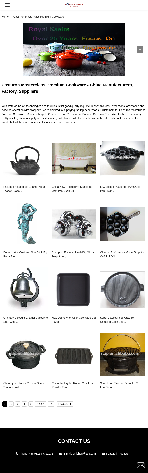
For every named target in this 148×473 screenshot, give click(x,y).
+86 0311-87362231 (41, 453)
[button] (7, 5)
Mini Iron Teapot (36, 114)
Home (5, 16)
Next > (41, 403)
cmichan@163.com (84, 453)
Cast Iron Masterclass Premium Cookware (38, 16)
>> (51, 403)
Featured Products (117, 453)
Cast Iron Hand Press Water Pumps (69, 114)
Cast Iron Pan (101, 114)
